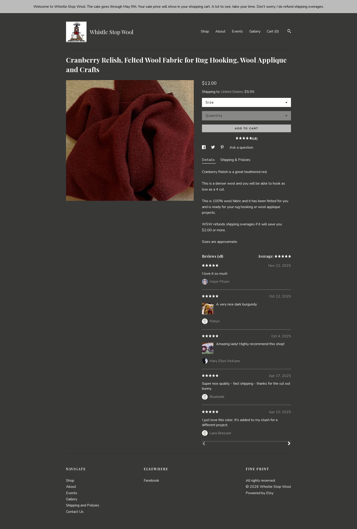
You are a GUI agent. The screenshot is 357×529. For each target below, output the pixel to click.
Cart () (273, 31)
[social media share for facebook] (204, 147)
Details (209, 159)
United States (232, 91)
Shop (205, 31)
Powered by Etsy (259, 493)
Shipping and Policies (82, 505)
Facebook (151, 480)
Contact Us (75, 511)
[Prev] (204, 444)
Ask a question (241, 147)
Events (237, 31)
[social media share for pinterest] (222, 147)
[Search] (289, 31)
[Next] (289, 443)
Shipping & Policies (235, 159)
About (220, 31)
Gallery (254, 31)
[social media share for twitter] (213, 147)
